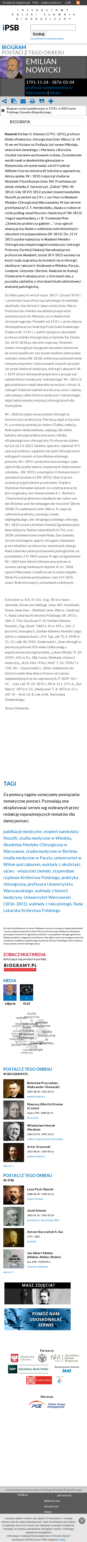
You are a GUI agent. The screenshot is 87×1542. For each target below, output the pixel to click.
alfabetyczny (52, 1501)
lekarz (55, 92)
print (32, 101)
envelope (23, 101)
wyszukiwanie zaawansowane (47, 38)
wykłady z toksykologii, (50, 903)
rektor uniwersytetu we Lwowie (45, 1139)
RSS (78, 2)
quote (41, 101)
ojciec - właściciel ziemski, (27, 870)
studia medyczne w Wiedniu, (45, 837)
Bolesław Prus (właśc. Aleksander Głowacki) (43, 1085)
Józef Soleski (36, 1210)
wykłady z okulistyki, (61, 864)
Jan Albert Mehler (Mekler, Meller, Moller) (44, 1255)
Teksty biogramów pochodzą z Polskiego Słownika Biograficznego (43, 1489)
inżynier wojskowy (37, 1266)
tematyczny (51, 1506)
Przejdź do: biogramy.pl (16, 2)
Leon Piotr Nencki (40, 1189)
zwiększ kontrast (51, 2)
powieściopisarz (36, 1096)
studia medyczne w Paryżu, (28, 857)
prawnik (31, 1241)
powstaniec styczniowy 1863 (43, 1220)
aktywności (64, 1495)
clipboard (14, 101)
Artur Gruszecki (39, 1146)
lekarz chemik (35, 1198)
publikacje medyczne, (23, 831)
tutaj (62, 1539)
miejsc (48, 1512)
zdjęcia (10, 1003)
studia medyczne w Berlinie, (52, 851)
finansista (32, 1117)
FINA (35, 2)
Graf (26, 1003)
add (51, 101)
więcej (7, 1165)
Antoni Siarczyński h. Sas (45, 1232)
